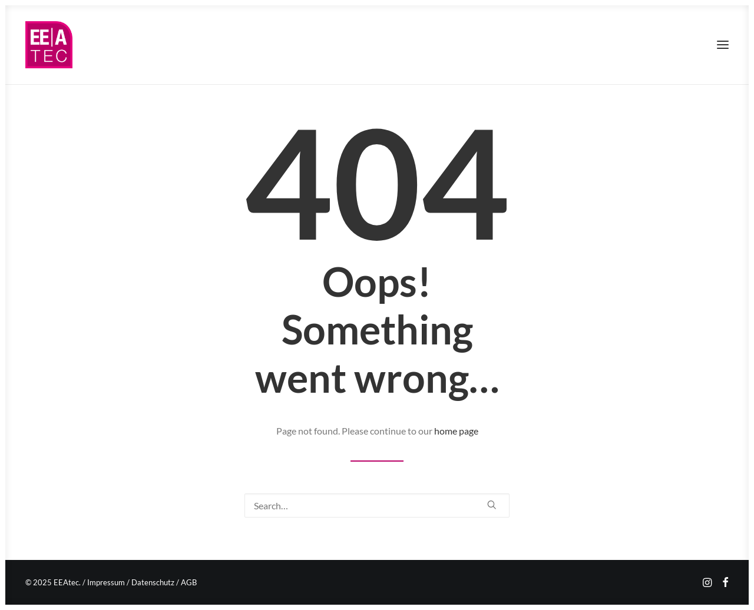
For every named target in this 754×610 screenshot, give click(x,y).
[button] (723, 44)
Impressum (106, 582)
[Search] (377, 505)
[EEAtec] (48, 44)
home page (456, 430)
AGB (189, 582)
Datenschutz (152, 582)
